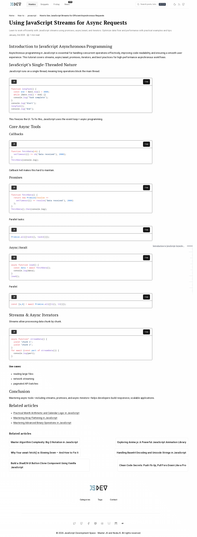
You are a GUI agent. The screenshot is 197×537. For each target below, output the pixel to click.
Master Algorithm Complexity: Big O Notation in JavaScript (44, 442)
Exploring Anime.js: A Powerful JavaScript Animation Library (151, 442)
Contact (113, 500)
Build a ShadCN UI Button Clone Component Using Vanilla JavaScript (43, 465)
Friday (57, 4)
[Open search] (151, 4)
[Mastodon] (95, 523)
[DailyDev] (122, 523)
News (67, 4)
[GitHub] (183, 4)
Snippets (45, 4)
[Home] (15, 4)
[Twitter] (74, 523)
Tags (100, 500)
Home (12, 16)
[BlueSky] (109, 523)
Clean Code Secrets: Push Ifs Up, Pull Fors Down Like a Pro (152, 465)
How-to (21, 16)
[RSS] (179, 4)
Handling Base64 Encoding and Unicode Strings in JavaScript (151, 452)
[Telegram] (102, 523)
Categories (85, 500)
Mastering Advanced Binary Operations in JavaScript (42, 422)
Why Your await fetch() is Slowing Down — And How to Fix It (45, 452)
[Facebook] (88, 523)
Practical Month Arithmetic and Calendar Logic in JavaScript (46, 413)
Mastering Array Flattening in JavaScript (35, 418)
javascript (32, 16)
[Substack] (116, 523)
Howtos (32, 4)
